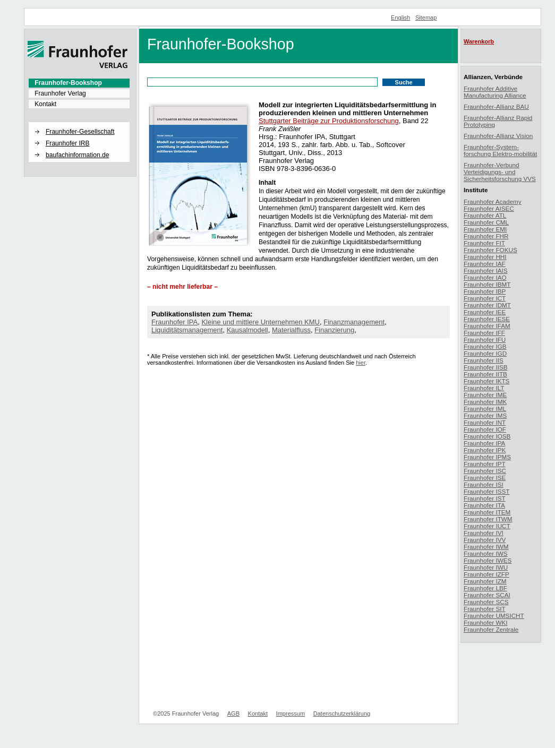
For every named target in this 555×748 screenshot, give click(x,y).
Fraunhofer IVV (485, 539)
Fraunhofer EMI (485, 229)
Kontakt (45, 104)
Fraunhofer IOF (485, 429)
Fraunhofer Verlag (60, 93)
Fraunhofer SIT (485, 608)
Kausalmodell (247, 330)
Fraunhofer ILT (484, 387)
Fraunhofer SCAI (487, 594)
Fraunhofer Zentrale (491, 629)
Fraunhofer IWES (487, 560)
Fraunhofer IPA (174, 322)
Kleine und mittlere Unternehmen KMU (260, 322)
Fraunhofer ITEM (487, 512)
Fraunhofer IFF (484, 332)
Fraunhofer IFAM (487, 325)
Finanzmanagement (354, 322)
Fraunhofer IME (485, 394)
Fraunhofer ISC (485, 470)
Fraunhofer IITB (485, 374)
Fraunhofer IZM (485, 581)
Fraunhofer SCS (486, 601)
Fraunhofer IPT (485, 463)
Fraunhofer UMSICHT (494, 615)
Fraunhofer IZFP (486, 574)
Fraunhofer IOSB (487, 436)
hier (360, 362)
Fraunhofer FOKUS (490, 249)
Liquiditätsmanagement (187, 330)
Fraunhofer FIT (484, 242)
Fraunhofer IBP (485, 291)
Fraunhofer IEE (485, 311)
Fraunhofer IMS (485, 415)
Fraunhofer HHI (485, 256)
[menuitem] (79, 83)
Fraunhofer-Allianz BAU (496, 106)
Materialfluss (291, 330)
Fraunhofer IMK (485, 401)
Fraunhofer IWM (486, 546)
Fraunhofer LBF (485, 587)
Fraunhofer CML (486, 222)
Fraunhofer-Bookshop (68, 83)
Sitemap (426, 17)
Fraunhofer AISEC (489, 208)
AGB (233, 713)
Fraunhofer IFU (485, 339)
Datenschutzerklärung (341, 713)
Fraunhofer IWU (486, 567)
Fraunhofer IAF (485, 263)
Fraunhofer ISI (483, 484)
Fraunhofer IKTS (486, 380)
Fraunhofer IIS (483, 360)
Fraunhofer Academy (493, 201)
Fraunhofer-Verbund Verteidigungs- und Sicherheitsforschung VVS (500, 171)
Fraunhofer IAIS (486, 270)
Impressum (290, 713)
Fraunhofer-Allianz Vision (498, 135)
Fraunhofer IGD (485, 353)
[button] (79, 122)
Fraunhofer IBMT (487, 284)
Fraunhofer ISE (485, 477)
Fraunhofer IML (485, 408)
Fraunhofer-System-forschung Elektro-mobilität (500, 150)
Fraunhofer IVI (483, 532)
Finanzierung (334, 330)
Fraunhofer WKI (486, 622)
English (400, 17)
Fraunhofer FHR (486, 236)
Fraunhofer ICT (485, 298)
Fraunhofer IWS (486, 553)
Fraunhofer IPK (485, 449)
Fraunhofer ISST (486, 491)
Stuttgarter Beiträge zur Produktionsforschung (329, 121)
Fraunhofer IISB (486, 367)
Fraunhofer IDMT (487, 305)
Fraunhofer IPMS (487, 456)
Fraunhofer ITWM (488, 518)
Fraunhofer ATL (485, 215)
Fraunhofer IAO (485, 277)
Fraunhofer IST (485, 498)
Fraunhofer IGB (485, 346)
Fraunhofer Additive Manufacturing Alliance (495, 92)
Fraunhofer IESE (487, 318)
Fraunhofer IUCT (487, 525)
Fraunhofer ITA (484, 505)
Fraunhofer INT (485, 422)
